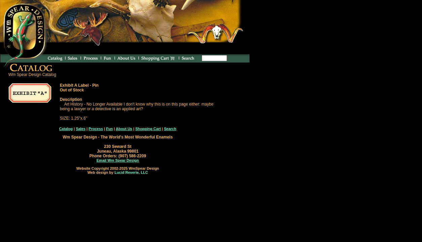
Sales (80, 129)
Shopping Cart (148, 129)
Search (170, 129)
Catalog (66, 129)
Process (95, 129)
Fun (109, 129)
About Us (124, 129)
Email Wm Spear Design (118, 160)
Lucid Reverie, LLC (131, 172)
